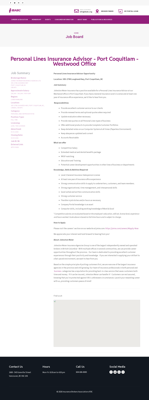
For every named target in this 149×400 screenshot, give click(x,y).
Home (76, 33)
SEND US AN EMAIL (85, 10)
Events (48, 19)
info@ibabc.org (86, 12)
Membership (36, 19)
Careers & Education (19, 19)
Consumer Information (64, 19)
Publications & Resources (101, 19)
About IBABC (82, 19)
